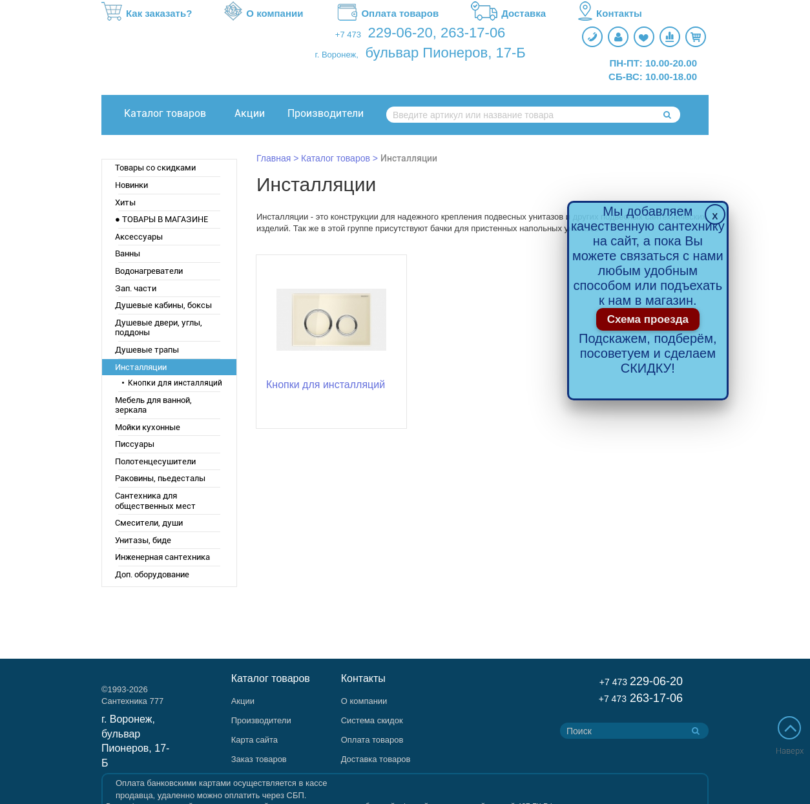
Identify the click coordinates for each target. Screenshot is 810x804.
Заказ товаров (259, 759)
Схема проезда (648, 319)
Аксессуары (139, 237)
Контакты (610, 13)
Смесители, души (149, 523)
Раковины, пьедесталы (160, 478)
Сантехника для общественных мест (155, 501)
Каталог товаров (165, 113)
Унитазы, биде (143, 540)
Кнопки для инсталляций (175, 382)
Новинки (131, 185)
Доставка (508, 13)
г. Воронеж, (336, 54)
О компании (263, 13)
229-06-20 (400, 33)
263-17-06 (473, 33)
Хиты (125, 202)
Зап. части (135, 288)
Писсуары (134, 444)
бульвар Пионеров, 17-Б (445, 53)
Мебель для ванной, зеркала (153, 405)
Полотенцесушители (155, 461)
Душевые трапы (147, 350)
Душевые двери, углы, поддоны (158, 328)
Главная (273, 158)
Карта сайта (254, 740)
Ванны (127, 253)
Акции (249, 113)
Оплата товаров (387, 13)
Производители (325, 113)
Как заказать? (146, 13)
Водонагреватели (149, 271)
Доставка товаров (376, 759)
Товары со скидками (155, 167)
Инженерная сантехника (162, 557)
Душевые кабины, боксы (163, 305)
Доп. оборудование (152, 574)
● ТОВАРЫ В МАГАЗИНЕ (161, 219)
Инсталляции (141, 367)
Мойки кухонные (147, 427)
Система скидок (372, 720)
